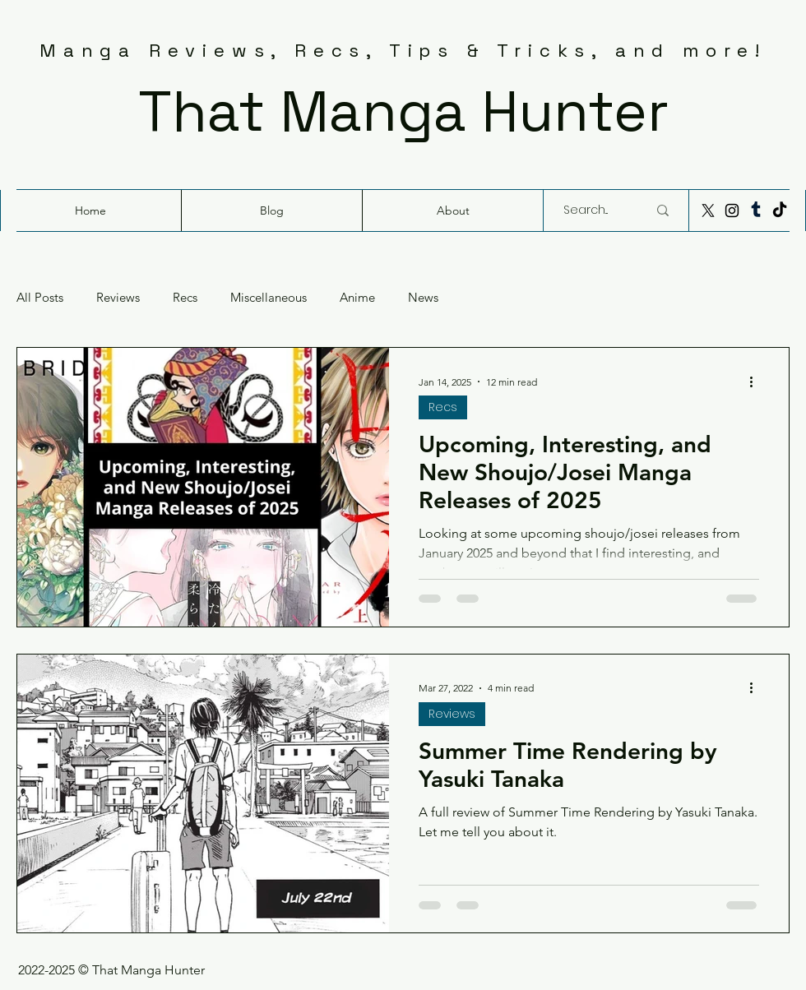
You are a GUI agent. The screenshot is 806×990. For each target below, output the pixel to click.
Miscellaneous (268, 297)
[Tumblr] (756, 210)
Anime (357, 297)
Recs (185, 297)
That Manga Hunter (403, 111)
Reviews (118, 297)
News (423, 297)
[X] (708, 210)
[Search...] (593, 210)
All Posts (39, 297)
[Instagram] (732, 210)
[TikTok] (780, 210)
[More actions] (757, 381)
